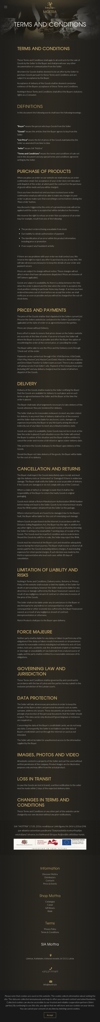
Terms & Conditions (50, 932)
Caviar (50, 904)
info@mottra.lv (50, 984)
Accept (50, 1015)
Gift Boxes (50, 908)
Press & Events (50, 883)
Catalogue (50, 901)
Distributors (50, 877)
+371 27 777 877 (50, 971)
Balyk (50, 911)
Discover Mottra (50, 874)
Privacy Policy (50, 929)
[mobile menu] (3, 4)
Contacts (50, 880)
